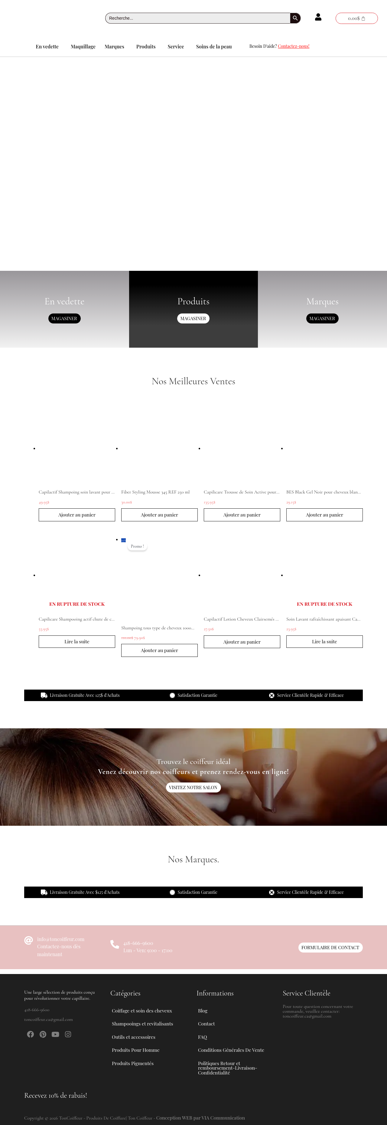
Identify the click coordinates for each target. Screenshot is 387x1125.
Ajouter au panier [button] (77, 515)
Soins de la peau (214, 46)
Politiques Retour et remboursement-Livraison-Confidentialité (228, 1067)
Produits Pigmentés (133, 1062)
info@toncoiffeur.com (60, 940)
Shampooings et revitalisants (146, 1021)
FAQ (202, 1035)
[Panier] (357, 18)
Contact (206, 1021)
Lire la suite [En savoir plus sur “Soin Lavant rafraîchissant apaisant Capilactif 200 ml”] (324, 642)
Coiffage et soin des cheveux (146, 1007)
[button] (48, 47)
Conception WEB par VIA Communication (201, 1117)
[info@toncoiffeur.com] (28, 941)
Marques (114, 46)
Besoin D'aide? (279, 46)
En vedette (47, 46)
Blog (202, 1007)
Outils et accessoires (137, 1035)
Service (176, 46)
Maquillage (83, 46)
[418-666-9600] (114, 945)
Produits (146, 46)
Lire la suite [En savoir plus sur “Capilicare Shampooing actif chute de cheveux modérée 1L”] (77, 642)
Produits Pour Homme (139, 1048)
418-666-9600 (138, 944)
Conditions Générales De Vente (231, 1048)
